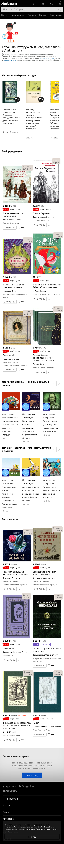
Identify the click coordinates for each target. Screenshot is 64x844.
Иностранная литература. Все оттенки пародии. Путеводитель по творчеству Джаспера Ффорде (10, 424)
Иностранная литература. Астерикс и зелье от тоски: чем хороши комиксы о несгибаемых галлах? (30, 490)
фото (27, 169)
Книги (4, 15)
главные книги (10, 60)
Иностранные (17, 15)
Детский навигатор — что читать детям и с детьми (26, 449)
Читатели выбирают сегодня (19, 75)
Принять (32, 836)
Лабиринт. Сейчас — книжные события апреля (25, 383)
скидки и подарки (47, 58)
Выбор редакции (12, 151)
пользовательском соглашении (16, 829)
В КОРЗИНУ (9, 228)
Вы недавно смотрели (16, 756)
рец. (26, 166)
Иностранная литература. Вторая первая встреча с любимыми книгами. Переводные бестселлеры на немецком (9, 494)
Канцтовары (56, 15)
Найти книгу (32, 775)
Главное (32, 15)
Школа (42, 15)
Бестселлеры (10, 519)
